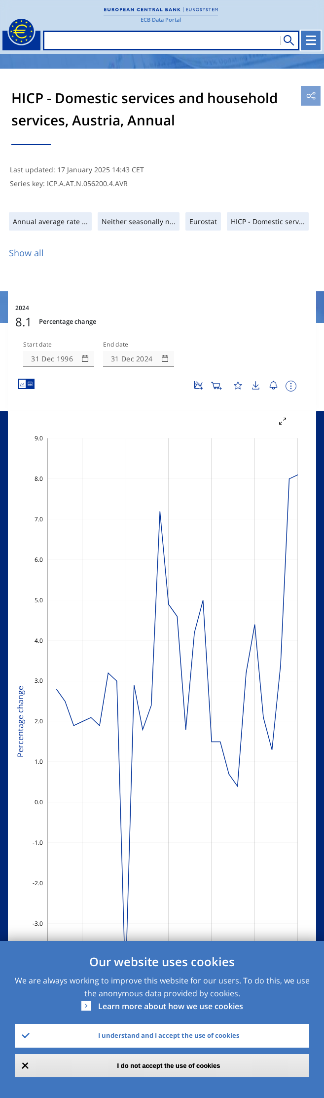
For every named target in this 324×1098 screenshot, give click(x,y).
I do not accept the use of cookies (168, 1065)
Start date (37, 345)
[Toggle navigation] (311, 40)
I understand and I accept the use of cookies (168, 1035)
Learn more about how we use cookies (170, 1006)
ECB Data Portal (161, 19)
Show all (26, 253)
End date (116, 345)
